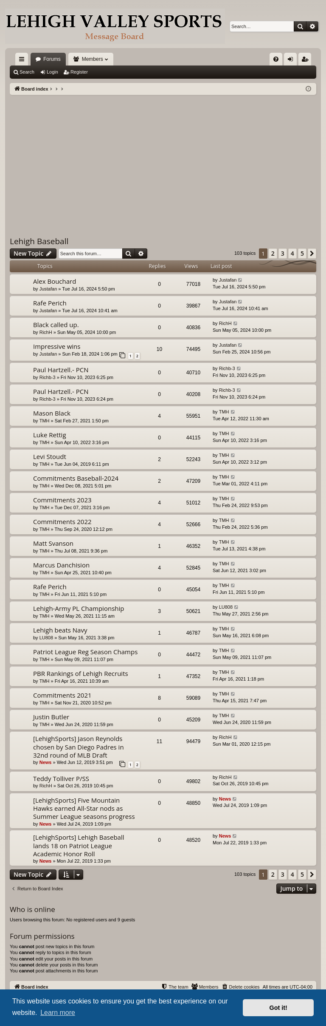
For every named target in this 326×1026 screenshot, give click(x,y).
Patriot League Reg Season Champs (85, 651)
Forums (52, 59)
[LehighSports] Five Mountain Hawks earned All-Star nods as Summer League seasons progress (84, 808)
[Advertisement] (163, 158)
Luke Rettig (49, 434)
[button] (312, 253)
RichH (45, 332)
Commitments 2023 (62, 500)
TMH (44, 420)
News (45, 762)
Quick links (23, 61)
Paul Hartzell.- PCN (61, 369)
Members (92, 59)
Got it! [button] (278, 1007)
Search (27, 71)
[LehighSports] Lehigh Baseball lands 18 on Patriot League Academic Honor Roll (78, 845)
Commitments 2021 (62, 695)
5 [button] (302, 253)
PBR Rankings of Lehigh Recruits (80, 673)
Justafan (48, 288)
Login (52, 71)
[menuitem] (276, 59)
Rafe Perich (50, 303)
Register (79, 71)
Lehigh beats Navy (60, 630)
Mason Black (51, 413)
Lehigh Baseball (39, 241)
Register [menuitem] (306, 61)
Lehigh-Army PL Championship (78, 608)
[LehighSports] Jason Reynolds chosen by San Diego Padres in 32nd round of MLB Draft (78, 746)
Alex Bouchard (54, 281)
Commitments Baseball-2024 (75, 478)
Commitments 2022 (62, 521)
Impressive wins (56, 346)
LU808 (226, 607)
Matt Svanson (53, 543)
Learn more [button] (57, 1012)
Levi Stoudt (49, 456)
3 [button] (282, 253)
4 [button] (292, 253)
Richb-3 (47, 377)
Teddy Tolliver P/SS (61, 778)
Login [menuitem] (292, 61)
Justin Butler (51, 716)
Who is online (32, 909)
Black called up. (56, 324)
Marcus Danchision (61, 565)
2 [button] (273, 253)
